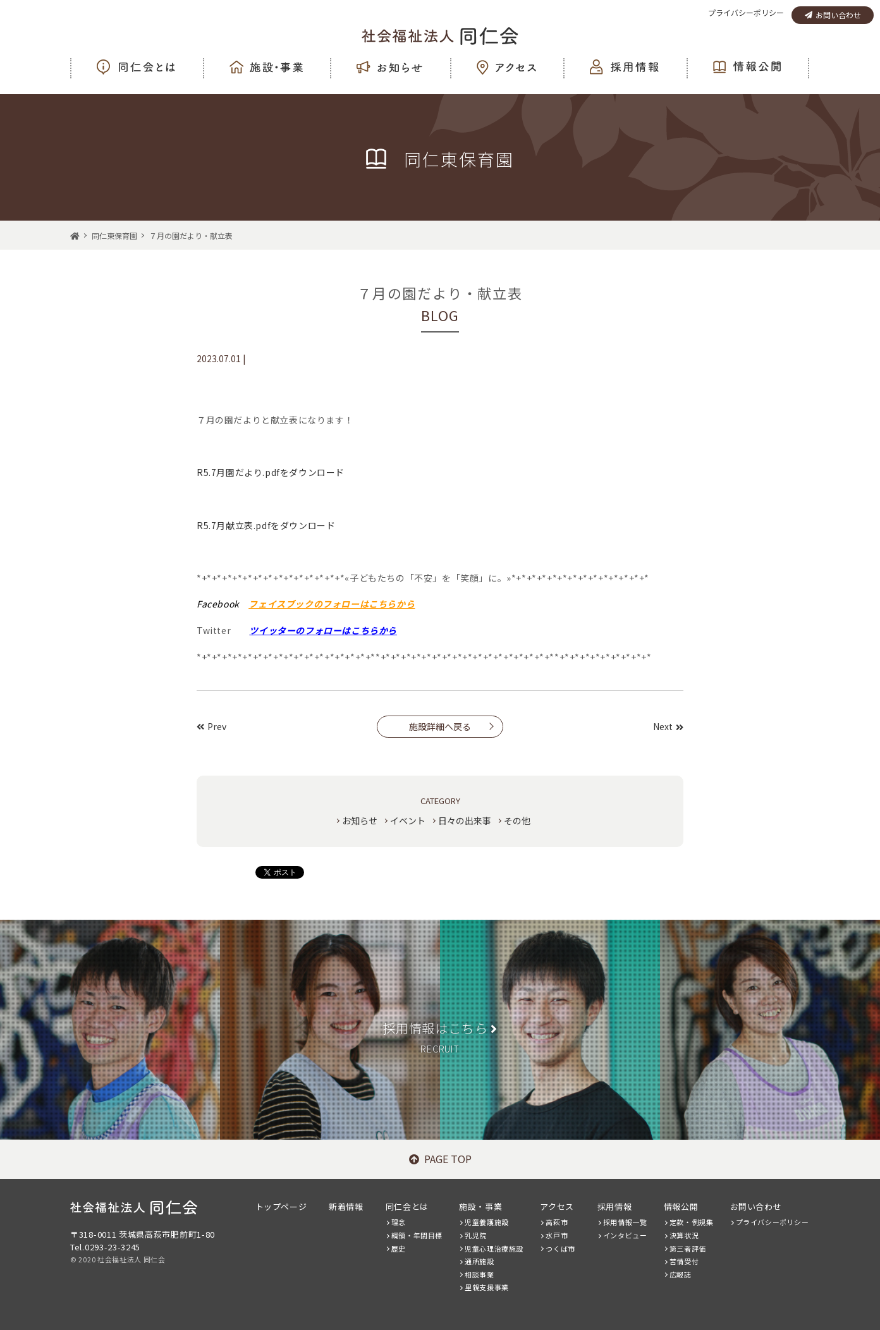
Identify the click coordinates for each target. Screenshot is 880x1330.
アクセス (556, 1206)
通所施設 (479, 1261)
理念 (398, 1222)
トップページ (281, 1206)
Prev (211, 726)
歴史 (398, 1248)
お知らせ (359, 820)
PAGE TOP (440, 1158)
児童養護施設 (487, 1222)
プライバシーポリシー (746, 12)
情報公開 (681, 1206)
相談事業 (479, 1274)
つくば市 (560, 1248)
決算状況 (684, 1235)
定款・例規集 (691, 1222)
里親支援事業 (487, 1287)
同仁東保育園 (114, 235)
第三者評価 (687, 1248)
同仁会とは (407, 1206)
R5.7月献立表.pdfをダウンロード (266, 525)
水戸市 (557, 1235)
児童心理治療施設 (494, 1248)
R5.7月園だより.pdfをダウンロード (271, 472)
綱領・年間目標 (417, 1235)
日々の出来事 (464, 820)
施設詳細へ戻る (440, 726)
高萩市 (557, 1222)
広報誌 (680, 1274)
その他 (517, 820)
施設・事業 (480, 1206)
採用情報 (614, 1206)
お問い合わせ (833, 14)
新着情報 (346, 1206)
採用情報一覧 (625, 1222)
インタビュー (625, 1235)
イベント (407, 820)
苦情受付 (684, 1261)
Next (668, 726)
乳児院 (476, 1235)
